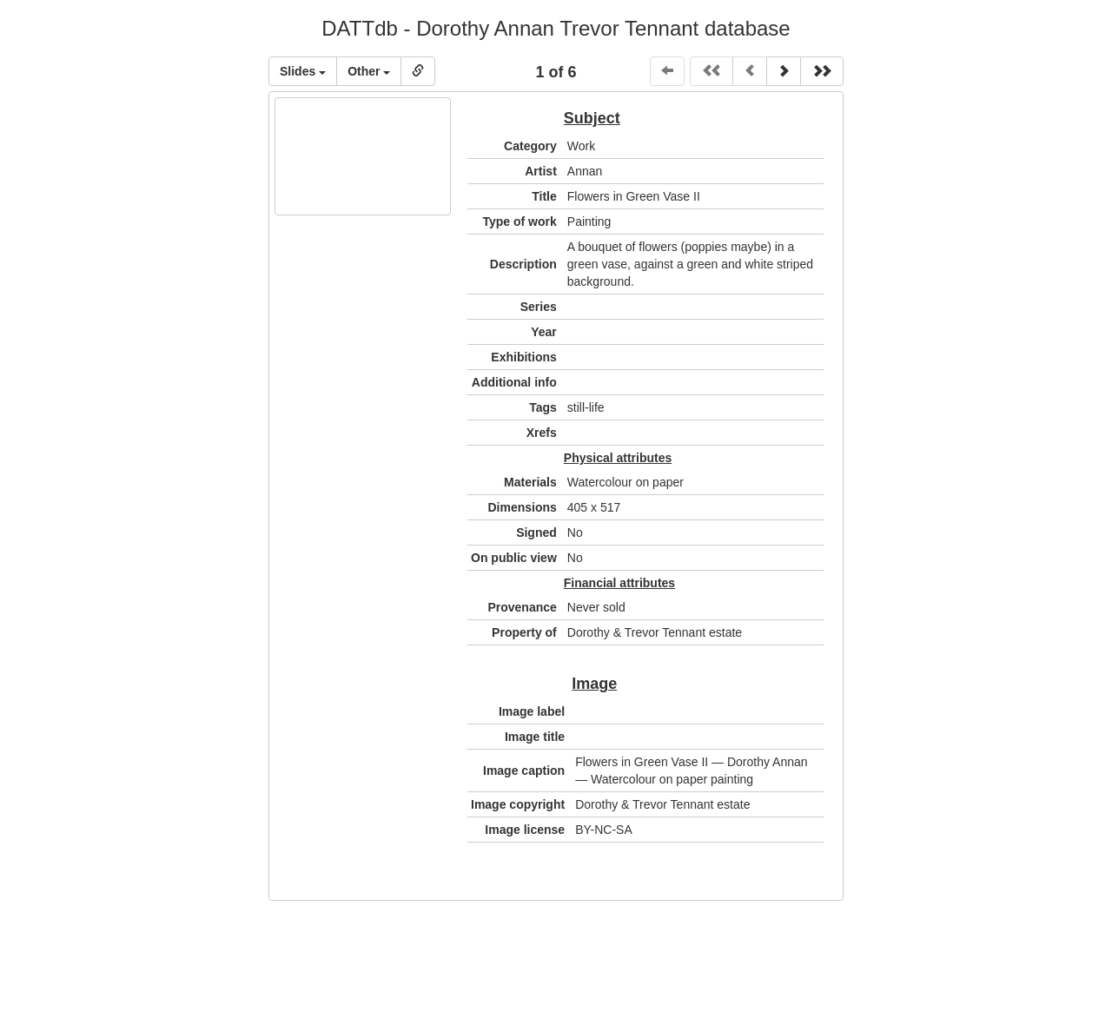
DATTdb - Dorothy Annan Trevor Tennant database (555, 28)
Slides (303, 71)
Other (369, 71)
